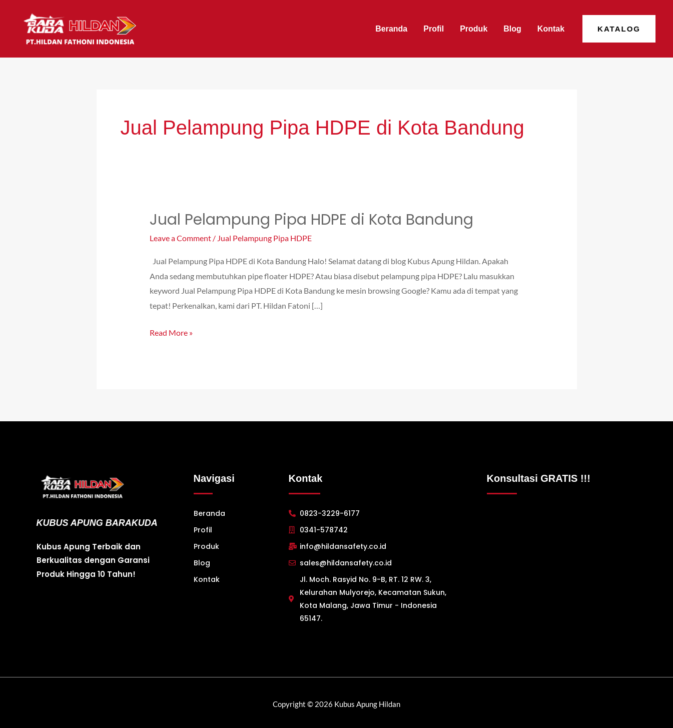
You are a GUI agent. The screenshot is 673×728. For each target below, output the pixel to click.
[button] (618, 29)
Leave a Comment (180, 238)
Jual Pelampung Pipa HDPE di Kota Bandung (312, 219)
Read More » (171, 331)
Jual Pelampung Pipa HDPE (264, 238)
